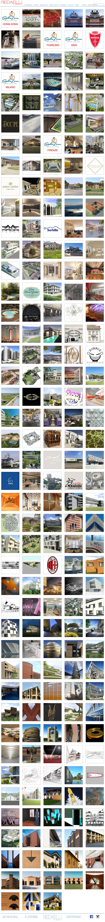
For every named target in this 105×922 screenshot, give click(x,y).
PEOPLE (84, 5)
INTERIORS (63, 5)
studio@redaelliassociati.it (73, 916)
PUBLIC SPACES (54, 5)
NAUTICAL (71, 5)
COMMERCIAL (28, 5)
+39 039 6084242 (32, 916)
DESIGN (36, 5)
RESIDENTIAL (44, 5)
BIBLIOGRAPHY (92, 5)
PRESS (77, 5)
